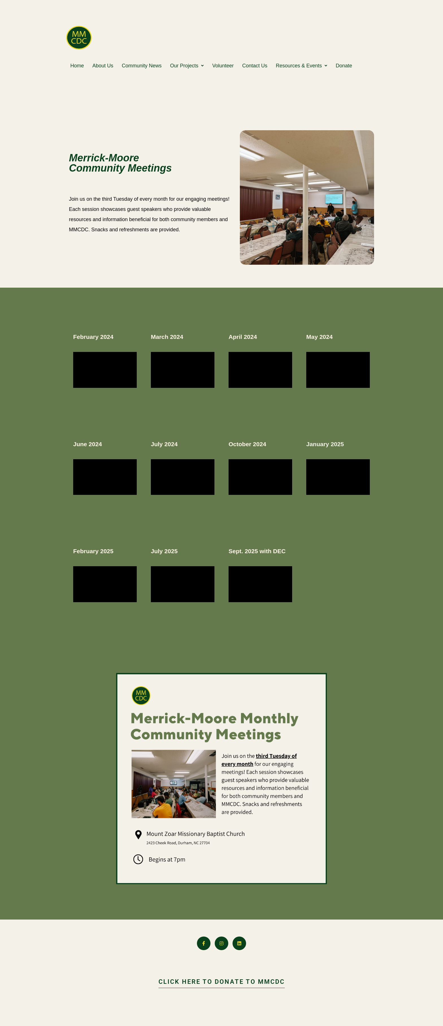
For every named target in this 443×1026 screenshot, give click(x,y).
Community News (142, 66)
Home (77, 66)
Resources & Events (301, 66)
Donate (344, 66)
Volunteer (223, 66)
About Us (102, 66)
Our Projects (187, 66)
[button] (187, 65)
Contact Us (254, 66)
